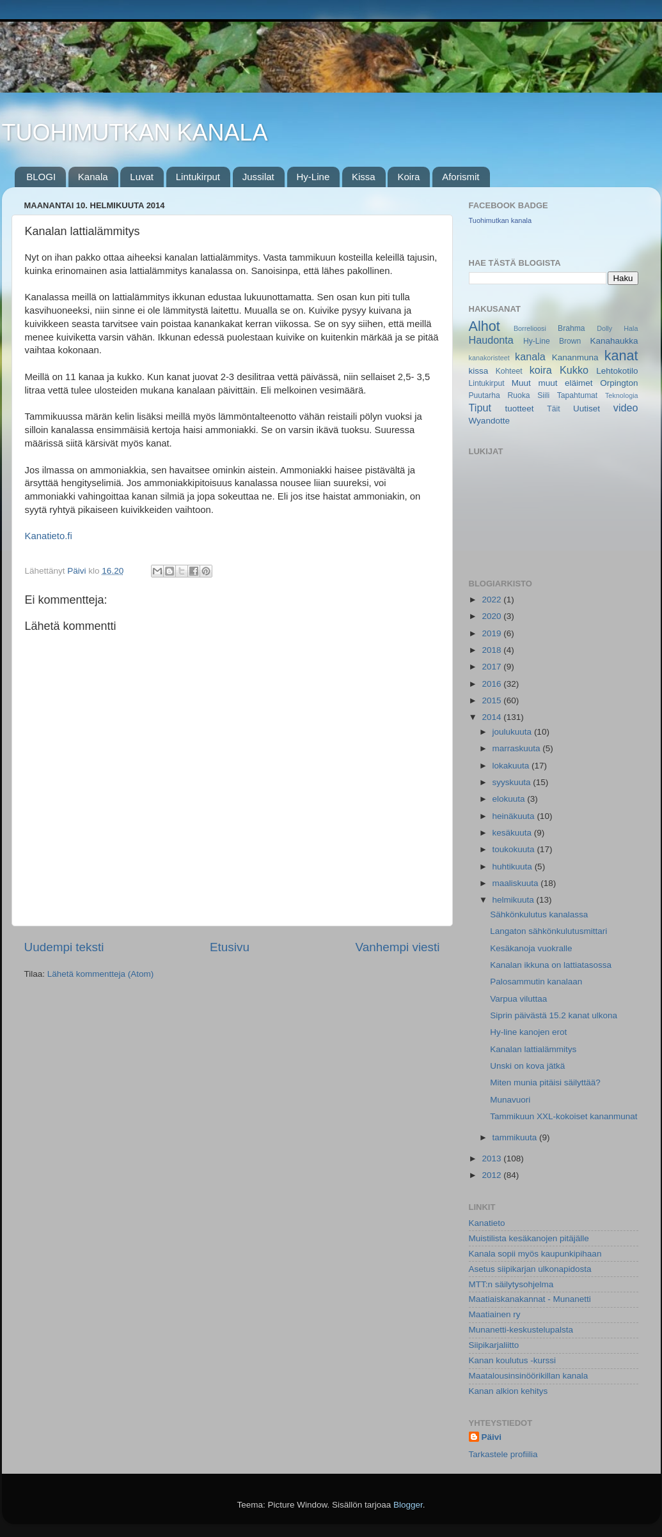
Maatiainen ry (495, 1314)
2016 (492, 684)
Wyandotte (489, 420)
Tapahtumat (577, 395)
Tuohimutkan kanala (500, 220)
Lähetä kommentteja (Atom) (100, 974)
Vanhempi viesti (398, 947)
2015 (492, 700)
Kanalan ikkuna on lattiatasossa (550, 965)
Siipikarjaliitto (494, 1345)
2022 (492, 599)
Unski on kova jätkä (527, 1066)
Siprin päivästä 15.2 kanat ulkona (553, 1015)
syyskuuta (513, 782)
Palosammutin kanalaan (536, 981)
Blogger (408, 1505)
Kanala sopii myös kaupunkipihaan (535, 1253)
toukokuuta (515, 849)
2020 (492, 616)
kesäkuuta (513, 832)
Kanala (93, 176)
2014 (492, 717)
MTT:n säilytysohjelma (511, 1284)
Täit (553, 408)
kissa (479, 371)
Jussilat (258, 176)
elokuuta (510, 799)
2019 (492, 633)
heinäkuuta (515, 816)
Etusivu (229, 947)
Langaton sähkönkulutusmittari (548, 931)
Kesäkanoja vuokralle (531, 948)
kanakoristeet (489, 358)
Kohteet (509, 371)
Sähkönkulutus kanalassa (539, 914)
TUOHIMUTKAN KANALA (135, 132)
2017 (492, 666)
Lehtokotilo (617, 371)
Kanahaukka (614, 341)
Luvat (142, 176)
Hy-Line (313, 176)
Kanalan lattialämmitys (533, 1049)
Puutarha (484, 395)
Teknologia (621, 395)
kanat (621, 355)
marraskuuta (518, 748)
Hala (631, 328)
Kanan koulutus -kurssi (512, 1360)
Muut (521, 383)
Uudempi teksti (64, 947)
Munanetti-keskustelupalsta (521, 1329)
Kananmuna (575, 357)
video (625, 407)
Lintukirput (198, 176)
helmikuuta (515, 900)
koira (541, 370)
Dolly (604, 328)
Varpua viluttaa (518, 999)
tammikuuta (516, 1137)
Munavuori (510, 1100)
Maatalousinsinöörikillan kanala (528, 1375)
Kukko (574, 370)
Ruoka (518, 395)
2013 (492, 1158)
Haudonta (491, 340)
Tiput (480, 407)
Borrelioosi (530, 328)
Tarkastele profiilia (503, 1454)
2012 (492, 1175)
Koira (408, 176)
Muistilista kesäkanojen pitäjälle (529, 1238)
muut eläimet (565, 383)
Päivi (492, 1437)
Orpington (619, 383)
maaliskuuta (517, 883)
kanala (530, 356)
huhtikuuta (514, 866)
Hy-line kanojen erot (528, 1032)
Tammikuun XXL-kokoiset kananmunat (563, 1116)
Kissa (363, 176)
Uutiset (586, 408)
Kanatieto (487, 1223)
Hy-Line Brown (552, 341)
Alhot (484, 326)
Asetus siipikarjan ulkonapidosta (530, 1269)
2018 (492, 650)
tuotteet (519, 408)
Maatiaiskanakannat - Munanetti (530, 1299)
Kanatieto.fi (48, 536)
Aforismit (460, 176)
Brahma (571, 328)
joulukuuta (513, 732)
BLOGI (41, 176)
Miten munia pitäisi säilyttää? (545, 1082)
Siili (543, 395)
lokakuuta (512, 765)
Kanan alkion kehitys (508, 1391)
